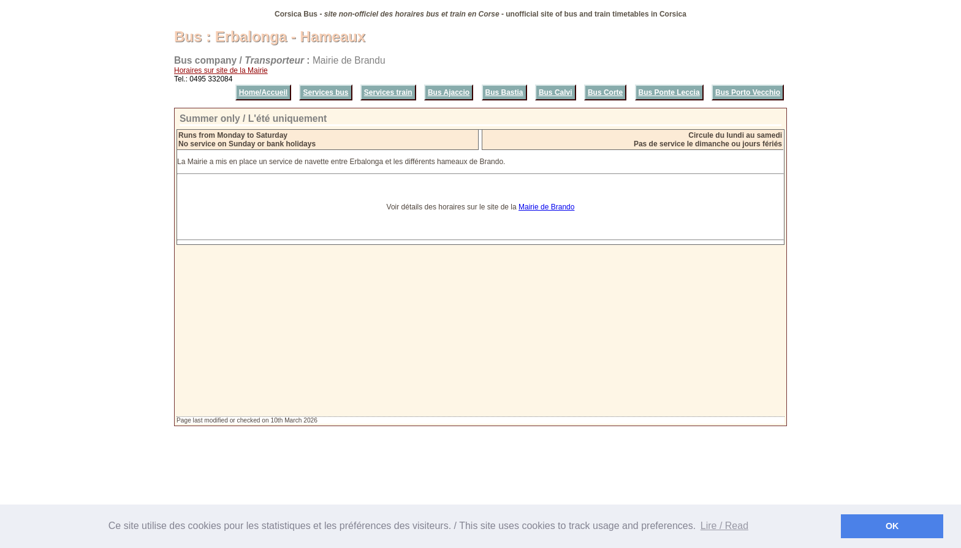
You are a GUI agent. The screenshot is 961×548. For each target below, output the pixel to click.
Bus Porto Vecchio (747, 92)
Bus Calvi (555, 92)
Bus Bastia (504, 92)
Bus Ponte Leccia (669, 92)
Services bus (325, 92)
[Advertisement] (480, 330)
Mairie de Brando (546, 207)
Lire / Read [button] (724, 525)
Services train (388, 92)
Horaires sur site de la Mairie (221, 70)
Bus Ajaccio (448, 92)
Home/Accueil (263, 92)
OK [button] (892, 526)
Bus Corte (605, 92)
